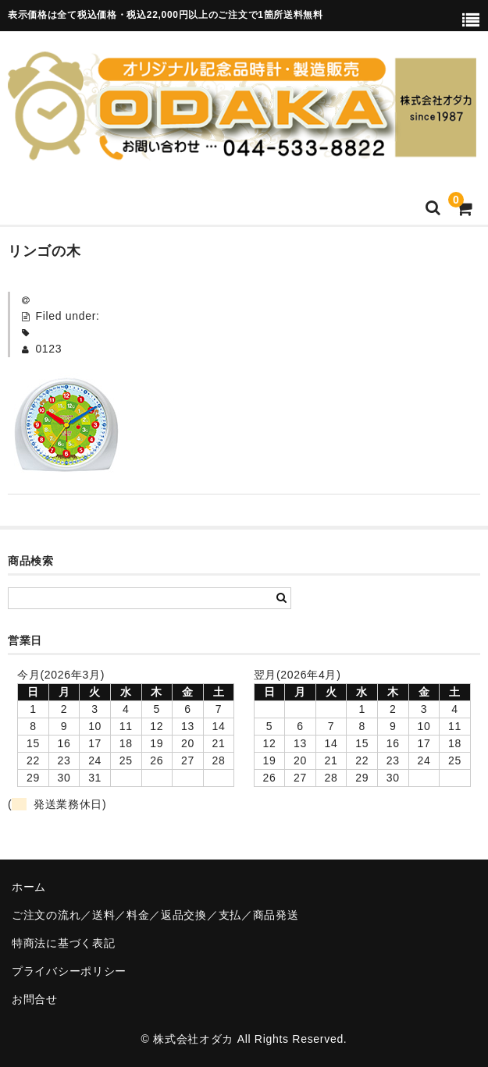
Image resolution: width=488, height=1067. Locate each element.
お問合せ (35, 999)
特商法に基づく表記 (63, 943)
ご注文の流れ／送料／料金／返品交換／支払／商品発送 (155, 915)
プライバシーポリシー (69, 971)
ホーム (29, 887)
